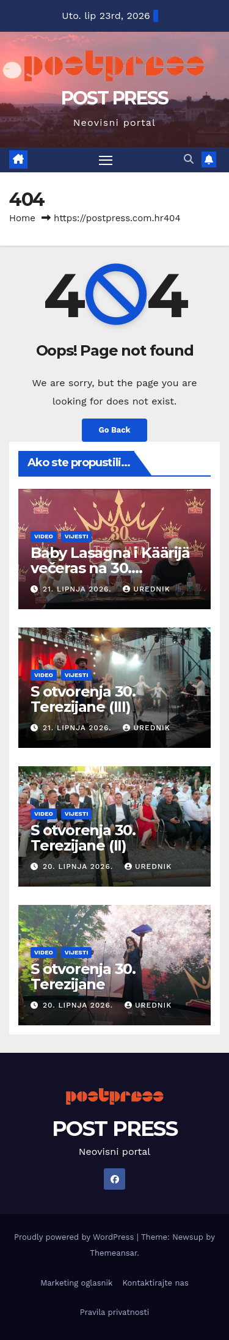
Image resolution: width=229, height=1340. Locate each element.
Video (43, 536)
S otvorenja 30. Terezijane (83, 976)
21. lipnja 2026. (79, 589)
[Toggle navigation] (105, 160)
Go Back (115, 429)
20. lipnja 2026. (79, 866)
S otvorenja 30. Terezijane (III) (83, 699)
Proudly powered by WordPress (75, 1237)
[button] (189, 159)
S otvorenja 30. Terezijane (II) (83, 837)
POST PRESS (115, 98)
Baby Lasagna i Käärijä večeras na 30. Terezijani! (110, 568)
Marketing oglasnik (76, 1282)
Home (22, 218)
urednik (146, 589)
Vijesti (77, 536)
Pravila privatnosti (115, 1312)
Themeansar (113, 1253)
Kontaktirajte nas (155, 1282)
